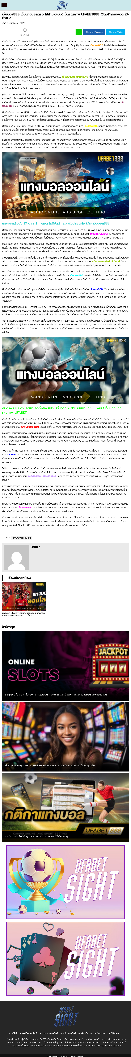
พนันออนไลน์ (69, 1031)
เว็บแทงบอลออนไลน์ (22, 537)
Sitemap (115, 1031)
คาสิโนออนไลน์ (29, 1031)
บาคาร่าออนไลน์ (50, 1031)
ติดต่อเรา (101, 1031)
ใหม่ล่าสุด (8, 625)
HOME (14, 1031)
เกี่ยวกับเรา (86, 1031)
